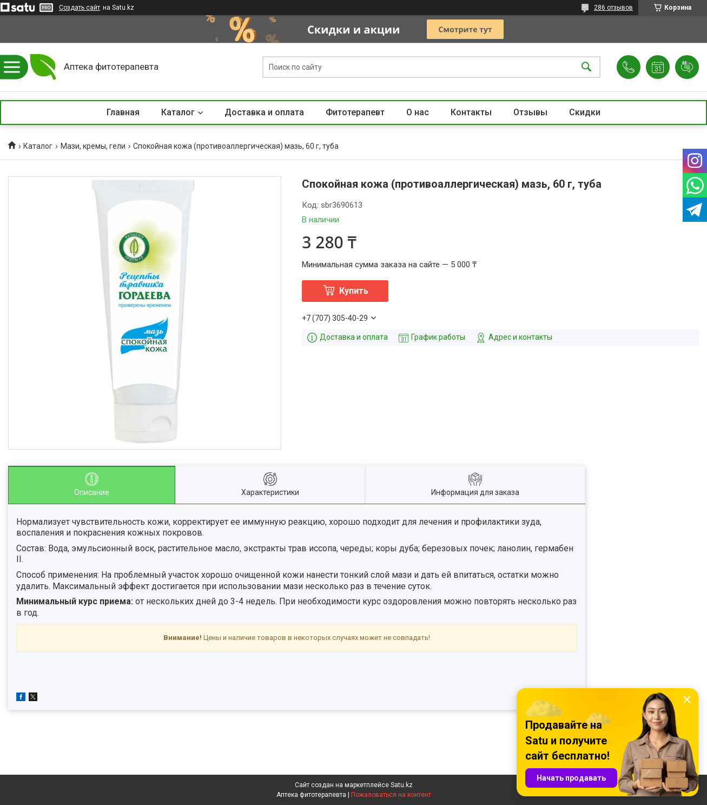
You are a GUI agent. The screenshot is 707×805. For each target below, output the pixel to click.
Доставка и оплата (264, 112)
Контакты (471, 112)
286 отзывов (613, 7)
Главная (123, 112)
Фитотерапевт (355, 112)
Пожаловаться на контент (391, 795)
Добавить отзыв (687, 67)
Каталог (178, 112)
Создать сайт (79, 7)
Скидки (584, 112)
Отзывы (530, 112)
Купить (353, 291)
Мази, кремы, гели (93, 146)
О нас (417, 112)
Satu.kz (402, 785)
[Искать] (586, 67)
